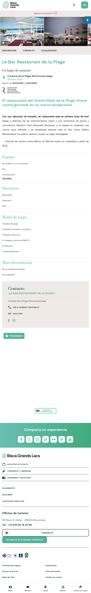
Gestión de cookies (54, 577)
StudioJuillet (51, 565)
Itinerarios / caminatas (19, 471)
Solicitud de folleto (17, 464)
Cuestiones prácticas (13, 501)
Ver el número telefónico (26, 307)
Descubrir (7, 495)
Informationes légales (11, 565)
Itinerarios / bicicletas (18, 478)
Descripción (9, 50)
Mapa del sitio (8, 577)
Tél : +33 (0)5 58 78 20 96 (17, 524)
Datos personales (53, 571)
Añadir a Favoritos (45, 13)
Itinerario (16, 335)
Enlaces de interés (10, 571)
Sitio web (17, 313)
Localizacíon (49, 50)
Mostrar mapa (15, 78)
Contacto (29, 50)
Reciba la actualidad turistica (25, 540)
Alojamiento (8, 488)
